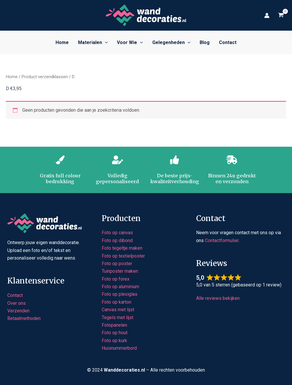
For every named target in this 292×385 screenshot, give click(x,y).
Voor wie (130, 42)
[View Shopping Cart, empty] (280, 15)
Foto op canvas (117, 232)
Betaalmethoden (24, 318)
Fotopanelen (114, 325)
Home (62, 42)
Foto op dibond (117, 240)
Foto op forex (115, 279)
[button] (105, 42)
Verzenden (18, 311)
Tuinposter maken (120, 271)
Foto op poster (117, 263)
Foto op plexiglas (119, 294)
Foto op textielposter (123, 256)
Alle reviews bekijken (218, 298)
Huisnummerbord (119, 348)
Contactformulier (222, 240)
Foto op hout (114, 332)
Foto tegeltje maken (122, 248)
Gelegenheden (171, 42)
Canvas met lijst (118, 309)
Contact (227, 42)
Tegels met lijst (117, 317)
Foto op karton (116, 302)
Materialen (93, 42)
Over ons (16, 303)
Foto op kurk (114, 340)
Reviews (211, 263)
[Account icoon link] (266, 15)
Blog (205, 42)
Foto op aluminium (120, 286)
